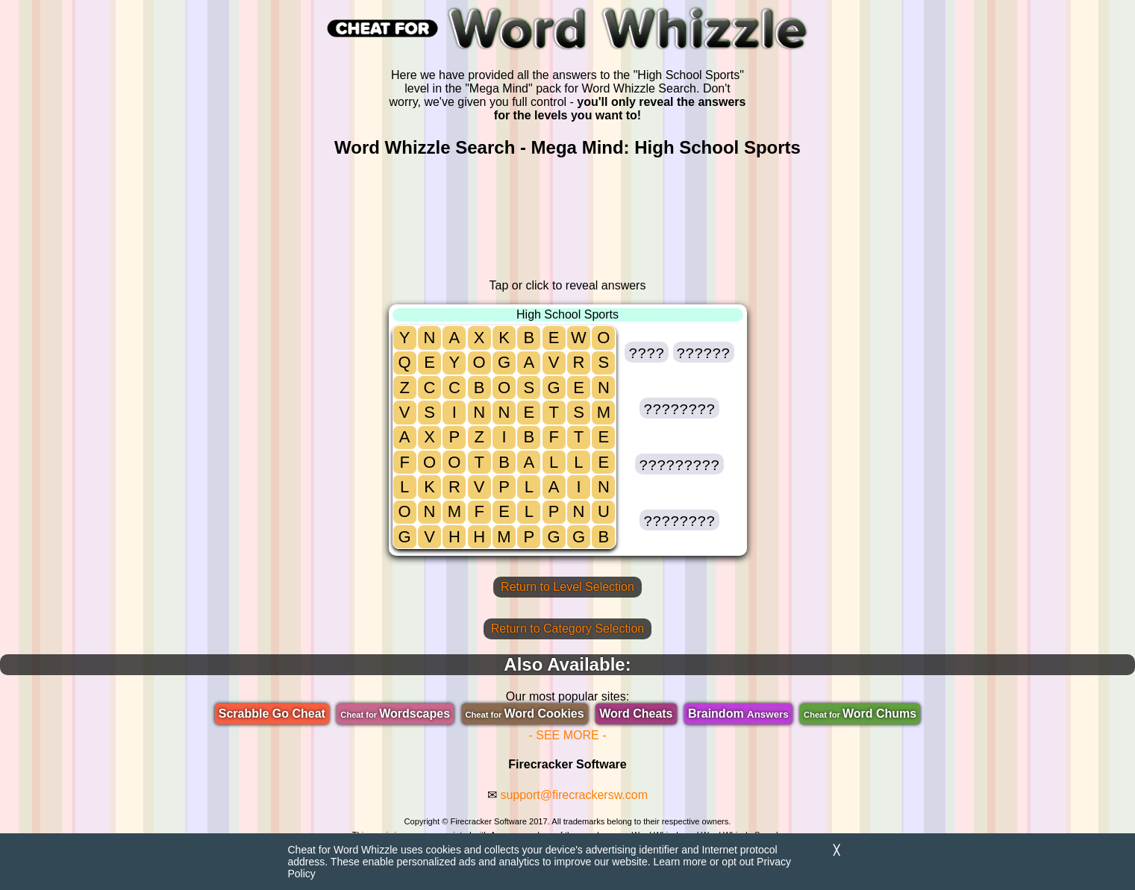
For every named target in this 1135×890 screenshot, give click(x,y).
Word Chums (860, 713)
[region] (567, 218)
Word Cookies (525, 713)
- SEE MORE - (567, 735)
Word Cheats (635, 713)
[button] (646, 352)
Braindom (738, 713)
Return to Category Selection (567, 628)
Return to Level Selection (567, 586)
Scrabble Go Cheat (272, 713)
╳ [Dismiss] (836, 850)
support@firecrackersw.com (574, 795)
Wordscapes (395, 713)
